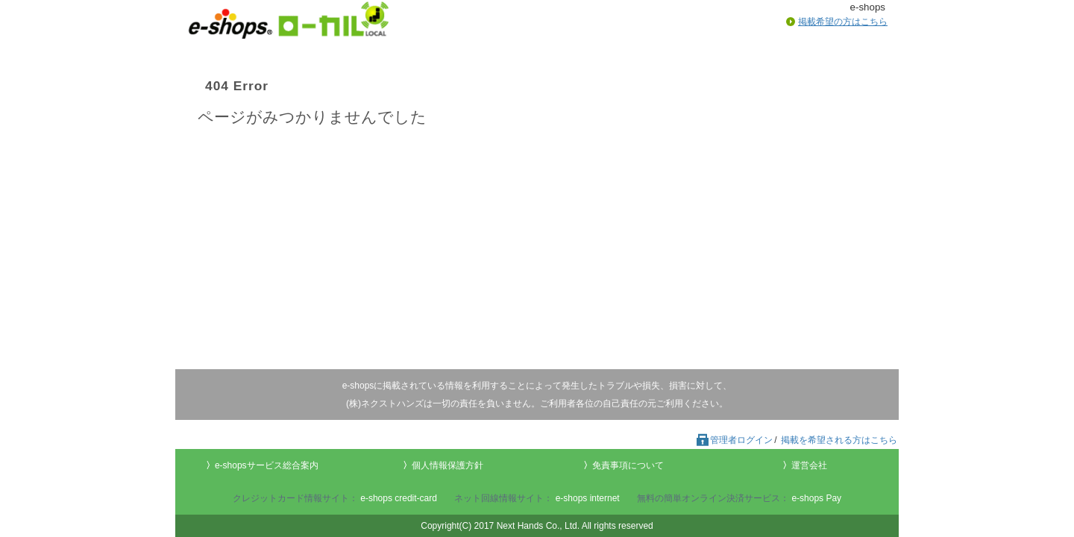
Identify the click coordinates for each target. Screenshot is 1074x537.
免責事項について (628, 465)
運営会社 (809, 465)
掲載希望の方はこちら (843, 21)
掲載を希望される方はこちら (839, 440)
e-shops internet (588, 498)
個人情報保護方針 (447, 465)
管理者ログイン (734, 440)
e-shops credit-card (398, 498)
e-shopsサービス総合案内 (266, 465)
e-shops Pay (816, 498)
